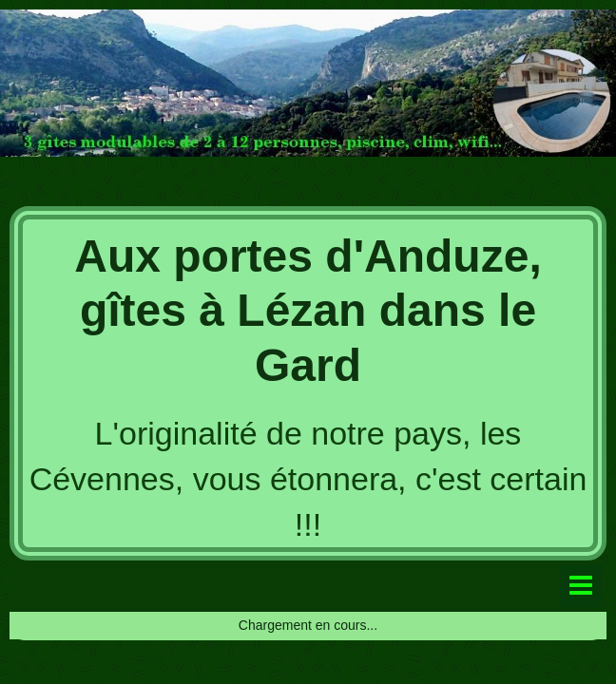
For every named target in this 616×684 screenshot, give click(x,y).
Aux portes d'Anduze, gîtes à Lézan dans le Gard (307, 310)
